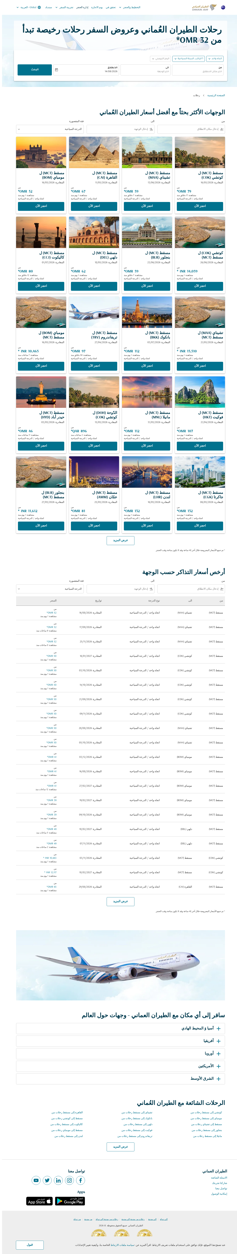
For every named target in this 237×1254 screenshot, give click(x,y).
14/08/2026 (109, 71)
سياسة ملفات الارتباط (120, 1245)
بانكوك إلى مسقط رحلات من (134, 1118)
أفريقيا (210, 1041)
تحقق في (109, 7)
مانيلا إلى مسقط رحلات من (205, 1136)
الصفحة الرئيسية (214, 95)
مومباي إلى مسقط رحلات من (204, 1118)
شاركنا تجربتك (217, 1183)
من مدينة (86, 1219)
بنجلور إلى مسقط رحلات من (205, 1130)
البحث (33, 69)
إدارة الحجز (80, 7)
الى (165, 68)
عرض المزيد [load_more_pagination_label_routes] (118, 1146)
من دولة (75, 1219)
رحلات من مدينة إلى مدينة (131, 1219)
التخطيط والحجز (126, 7)
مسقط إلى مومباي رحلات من (65, 1130)
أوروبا (211, 1053)
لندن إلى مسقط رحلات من (66, 1136)
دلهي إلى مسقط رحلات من (135, 1124)
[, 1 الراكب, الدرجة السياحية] (188, 59)
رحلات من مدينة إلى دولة (105, 1219)
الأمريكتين (208, 1066)
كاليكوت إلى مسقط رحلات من (64, 1124)
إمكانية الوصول (217, 1194)
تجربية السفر (61, 7)
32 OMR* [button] (190, 40)
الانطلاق (110, 68)
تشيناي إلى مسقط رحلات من (134, 1112)
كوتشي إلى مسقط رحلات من (204, 1112)
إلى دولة (162, 1219)
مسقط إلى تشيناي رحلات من (204, 1124)
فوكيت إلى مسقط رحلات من (134, 1130)
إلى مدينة (150, 1219)
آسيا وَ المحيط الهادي (199, 1028)
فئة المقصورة (74, 121)
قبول (28, 1244)
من (218, 68)
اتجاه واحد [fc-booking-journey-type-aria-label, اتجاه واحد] (215, 59)
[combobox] (196, 72)
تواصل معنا (219, 1188)
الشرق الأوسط (204, 1078)
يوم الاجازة (95, 7)
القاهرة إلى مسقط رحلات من (65, 1112)
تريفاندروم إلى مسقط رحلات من (132, 1136)
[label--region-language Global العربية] (26, 7)
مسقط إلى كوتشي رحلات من (65, 1118)
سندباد (46, 7)
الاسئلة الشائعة (217, 1178)
